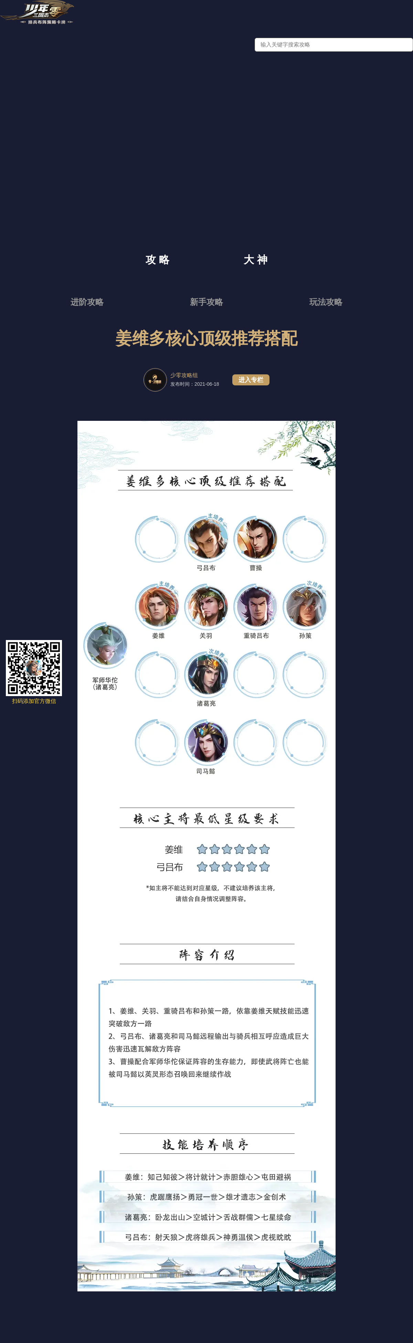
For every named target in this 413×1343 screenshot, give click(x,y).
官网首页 (138, 14)
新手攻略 (206, 302)
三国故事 (330, 14)
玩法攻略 (325, 302)
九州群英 (266, 14)
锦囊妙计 (394, 14)
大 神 (255, 259)
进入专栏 (251, 379)
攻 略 (157, 259)
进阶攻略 (87, 302)
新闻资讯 (202, 14)
